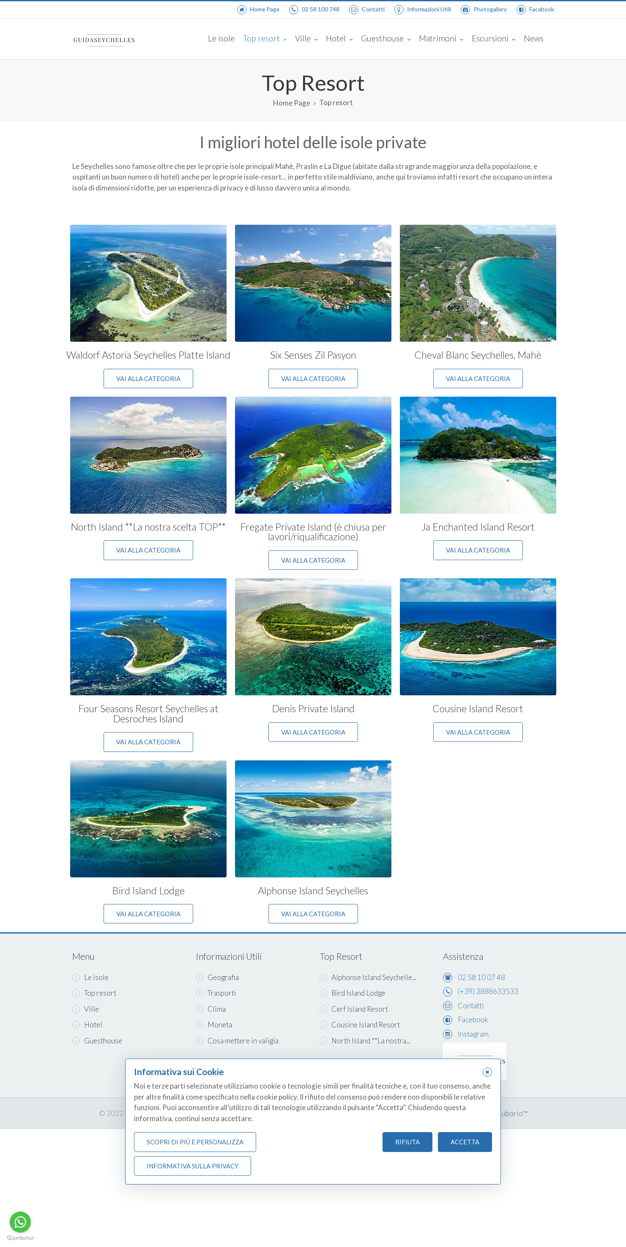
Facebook (473, 1019)
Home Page (291, 103)
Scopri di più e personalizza (195, 1142)
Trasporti (216, 992)
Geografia (217, 977)
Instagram (473, 1033)
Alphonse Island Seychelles (313, 890)
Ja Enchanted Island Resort (478, 527)
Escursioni (493, 39)
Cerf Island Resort (354, 1009)
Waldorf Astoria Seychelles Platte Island (148, 355)
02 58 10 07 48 (481, 977)
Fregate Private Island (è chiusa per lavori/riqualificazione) (313, 531)
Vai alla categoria (148, 378)
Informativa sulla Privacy (192, 1166)
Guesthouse (385, 39)
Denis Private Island (313, 708)
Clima (211, 1009)
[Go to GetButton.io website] (20, 1238)
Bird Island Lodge (148, 890)
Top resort (265, 39)
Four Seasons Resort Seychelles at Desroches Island (148, 713)
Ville (306, 39)
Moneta (214, 1024)
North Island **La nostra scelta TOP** (148, 527)
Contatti (471, 1005)
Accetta (465, 1142)
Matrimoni (441, 39)
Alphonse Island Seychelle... (368, 977)
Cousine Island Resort (477, 708)
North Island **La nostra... (365, 1040)
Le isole (221, 38)
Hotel (339, 39)
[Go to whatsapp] (20, 1222)
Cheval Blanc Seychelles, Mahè (477, 355)
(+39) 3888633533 (488, 991)
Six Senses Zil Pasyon (313, 355)
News (534, 38)
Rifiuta (407, 1142)
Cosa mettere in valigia (237, 1040)
